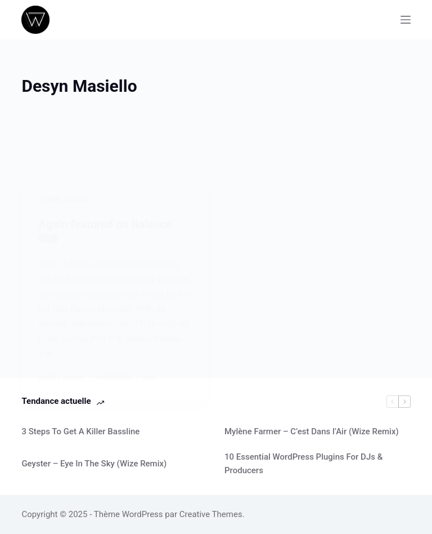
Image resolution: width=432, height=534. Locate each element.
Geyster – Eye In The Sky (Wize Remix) (93, 464)
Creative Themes (210, 514)
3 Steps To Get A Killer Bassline (80, 431)
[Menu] (405, 20)
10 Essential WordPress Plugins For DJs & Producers (303, 464)
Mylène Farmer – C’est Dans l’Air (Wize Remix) (311, 431)
